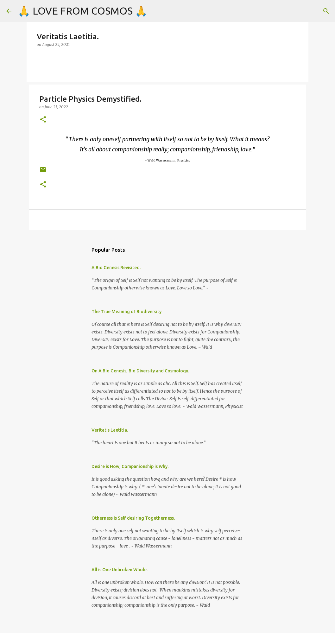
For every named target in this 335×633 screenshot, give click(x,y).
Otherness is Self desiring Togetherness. (133, 518)
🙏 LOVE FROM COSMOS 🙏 (83, 10)
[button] (43, 120)
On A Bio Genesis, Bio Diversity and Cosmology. (140, 370)
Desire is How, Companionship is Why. (130, 466)
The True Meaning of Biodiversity (126, 311)
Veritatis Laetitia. (110, 430)
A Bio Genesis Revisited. (116, 267)
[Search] (326, 11)
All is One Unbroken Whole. (120, 569)
